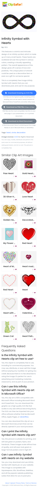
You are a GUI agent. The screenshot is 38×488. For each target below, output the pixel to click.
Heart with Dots (11, 313)
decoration (21, 132)
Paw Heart (8, 173)
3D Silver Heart (10, 196)
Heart (25, 289)
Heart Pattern (29, 336)
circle (13, 132)
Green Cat (8, 336)
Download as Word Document (19, 121)
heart (8, 132)
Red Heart (27, 243)
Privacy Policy (20, 483)
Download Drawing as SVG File (19, 93)
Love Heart (27, 196)
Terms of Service (31, 483)
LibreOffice (24, 417)
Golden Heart (10, 219)
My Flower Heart (11, 243)
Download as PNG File (19, 107)
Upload (12, 483)
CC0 (16, 137)
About (7, 483)
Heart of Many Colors (14, 266)
